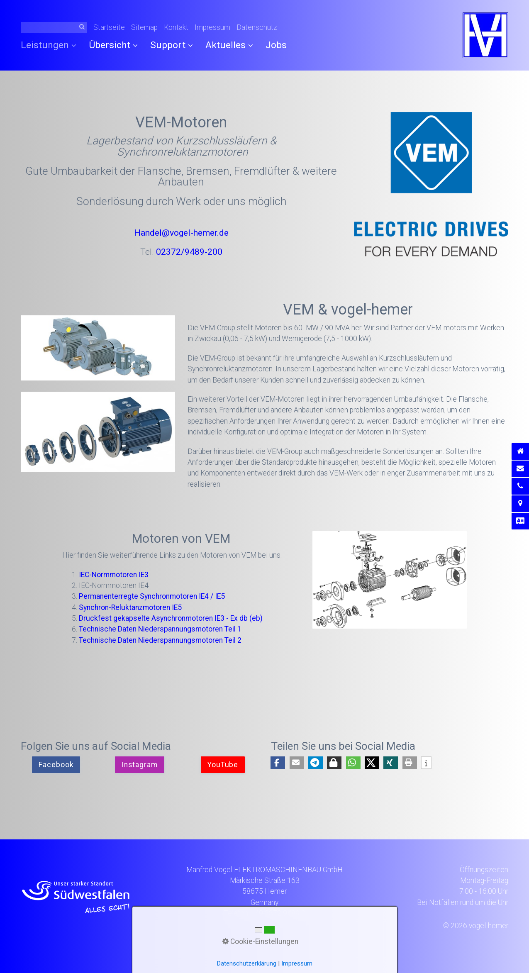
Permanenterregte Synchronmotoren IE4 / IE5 (152, 596)
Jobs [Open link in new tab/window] (276, 45)
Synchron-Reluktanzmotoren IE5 (130, 607)
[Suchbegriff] (54, 27)
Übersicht (113, 45)
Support (171, 45)
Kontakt (176, 27)
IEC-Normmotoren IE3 (114, 575)
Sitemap (144, 27)
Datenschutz (256, 27)
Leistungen (48, 45)
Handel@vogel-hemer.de (181, 232)
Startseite (109, 27)
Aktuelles (229, 45)
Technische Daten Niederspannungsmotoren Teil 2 (160, 640)
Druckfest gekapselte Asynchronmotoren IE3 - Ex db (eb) (171, 618)
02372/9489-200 (189, 251)
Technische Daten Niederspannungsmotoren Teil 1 (160, 629)
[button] (56, 764)
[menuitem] (52, 45)
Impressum (212, 27)
